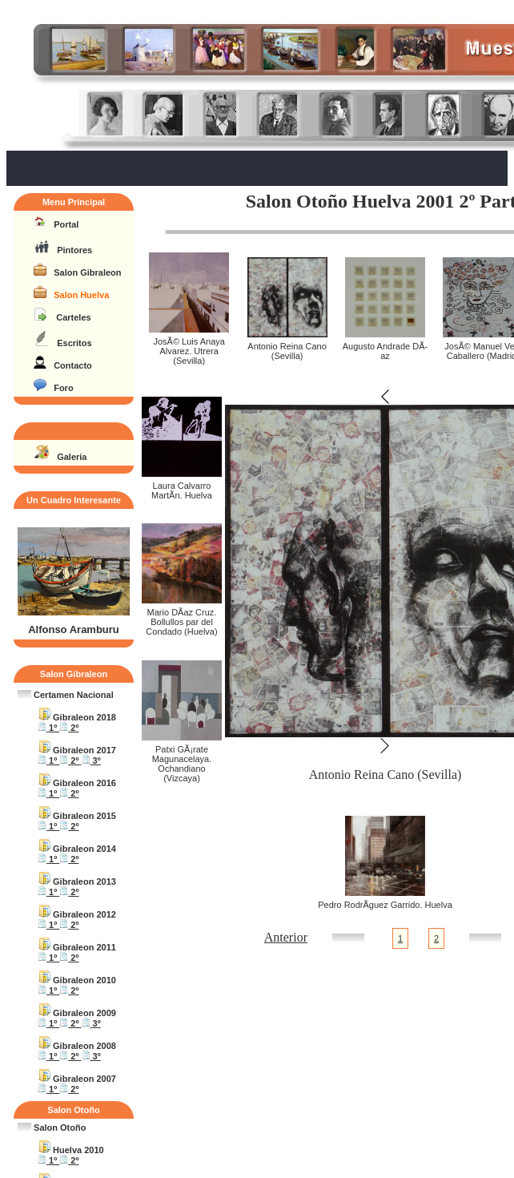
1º (48, 727)
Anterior (285, 937)
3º (91, 760)
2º (68, 727)
